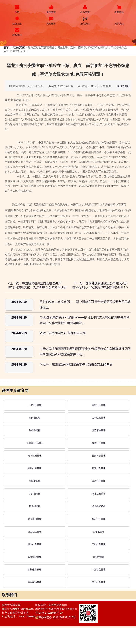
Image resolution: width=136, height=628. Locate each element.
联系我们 (17, 31)
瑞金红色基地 (98, 481)
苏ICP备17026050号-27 (49, 612)
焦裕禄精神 (34, 430)
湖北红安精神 (98, 493)
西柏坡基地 (98, 531)
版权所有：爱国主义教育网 (51, 605)
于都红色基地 (98, 544)
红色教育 (85, 9)
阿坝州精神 (34, 506)
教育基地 (119, 9)
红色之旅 (17, 20)
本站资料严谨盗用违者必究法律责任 (56, 608)
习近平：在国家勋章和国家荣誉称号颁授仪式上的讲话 (76, 364)
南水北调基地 (34, 455)
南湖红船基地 (34, 468)
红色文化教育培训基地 (15, 612)
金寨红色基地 (98, 443)
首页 (17, 9)
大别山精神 (34, 493)
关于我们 (119, 20)
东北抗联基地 (34, 557)
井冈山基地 (34, 417)
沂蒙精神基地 (98, 430)
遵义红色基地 (34, 544)
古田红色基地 (98, 417)
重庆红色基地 (98, 405)
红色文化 (19, 47)
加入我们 (85, 20)
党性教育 (51, 20)
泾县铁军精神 (98, 506)
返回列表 (123, 86)
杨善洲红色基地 (34, 443)
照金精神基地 (34, 582)
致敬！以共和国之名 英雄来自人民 (63, 333)
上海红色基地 (34, 405)
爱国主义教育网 (11, 605)
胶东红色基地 (98, 519)
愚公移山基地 (34, 519)
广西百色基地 (98, 569)
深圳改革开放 (34, 569)
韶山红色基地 (34, 531)
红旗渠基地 (34, 481)
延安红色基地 (98, 468)
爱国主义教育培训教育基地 (18, 608)
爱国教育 (51, 9)
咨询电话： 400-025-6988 (18, 616)
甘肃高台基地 (98, 455)
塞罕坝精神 (98, 557)
